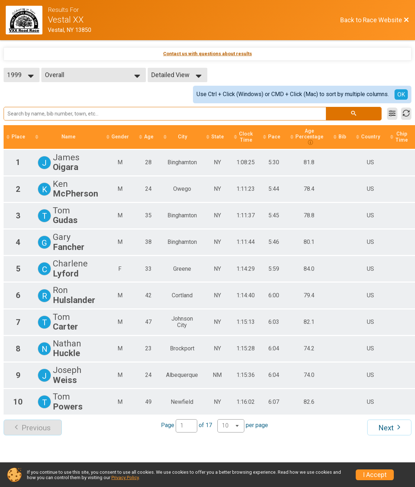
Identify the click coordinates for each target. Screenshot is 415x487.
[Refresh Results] (406, 114)
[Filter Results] (392, 114)
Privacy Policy (125, 477)
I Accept (375, 474)
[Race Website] (27, 20)
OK (401, 94)
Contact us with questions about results (207, 53)
